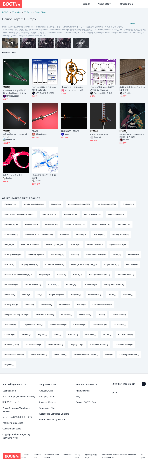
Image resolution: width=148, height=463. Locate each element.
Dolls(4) (101, 314)
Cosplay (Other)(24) (29, 264)
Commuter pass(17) (125, 274)
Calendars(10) (91, 284)
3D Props (28, 12)
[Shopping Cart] (141, 4)
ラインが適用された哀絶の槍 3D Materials (44, 88)
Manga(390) (56, 204)
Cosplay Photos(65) (120, 234)
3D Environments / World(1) (86, 355)
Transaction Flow (47, 408)
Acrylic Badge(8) (56, 294)
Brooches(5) (64, 304)
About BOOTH (105, 4)
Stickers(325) (128, 204)
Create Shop (126, 4)
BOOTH (5, 12)
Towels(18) (77, 274)
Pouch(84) (64, 234)
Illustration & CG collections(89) (39, 234)
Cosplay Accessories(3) (33, 324)
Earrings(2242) (11, 204)
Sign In (86, 4)
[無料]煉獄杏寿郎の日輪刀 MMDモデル (132, 88)
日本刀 (35, 131)
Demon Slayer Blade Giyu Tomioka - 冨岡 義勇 (132, 135)
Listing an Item (9, 391)
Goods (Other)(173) (92, 214)
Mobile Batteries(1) (39, 355)
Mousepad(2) (90, 335)
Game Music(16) (12, 284)
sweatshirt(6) (46, 304)
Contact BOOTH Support (87, 402)
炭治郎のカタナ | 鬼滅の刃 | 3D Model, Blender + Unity (15, 91)
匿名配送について (10, 402)
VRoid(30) (117, 254)
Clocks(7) (112, 294)
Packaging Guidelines (12, 423)
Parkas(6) (30, 304)
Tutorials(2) (73, 335)
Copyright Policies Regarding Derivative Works (16, 436)
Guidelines (67, 455)
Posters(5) (81, 304)
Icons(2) (57, 335)
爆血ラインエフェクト (13, 175)
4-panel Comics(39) (118, 244)
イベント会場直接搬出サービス (17, 417)
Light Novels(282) (49, 214)
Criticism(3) (10, 335)
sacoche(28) (133, 254)
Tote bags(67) (99, 234)
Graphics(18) (44, 274)
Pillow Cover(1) (60, 355)
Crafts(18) (61, 274)
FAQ (78, 396)
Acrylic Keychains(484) (34, 204)
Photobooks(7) (94, 294)
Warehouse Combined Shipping (54, 414)
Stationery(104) (123, 224)
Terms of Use (37, 456)
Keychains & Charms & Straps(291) (20, 214)
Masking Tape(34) (36, 254)
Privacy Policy (77, 456)
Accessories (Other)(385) (79, 204)
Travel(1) (109, 355)
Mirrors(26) (9, 264)
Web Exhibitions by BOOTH (52, 419)
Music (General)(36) (13, 254)
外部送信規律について (91, 456)
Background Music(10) (114, 284)
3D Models (16, 12)
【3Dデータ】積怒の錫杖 (72, 87)
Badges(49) (9, 244)
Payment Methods (47, 402)
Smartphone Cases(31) (96, 254)
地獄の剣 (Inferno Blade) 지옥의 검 (15, 135)
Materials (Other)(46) (54, 244)
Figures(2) (42, 335)
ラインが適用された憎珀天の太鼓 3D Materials (102, 88)
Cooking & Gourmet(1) (129, 355)
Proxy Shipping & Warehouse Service (16, 410)
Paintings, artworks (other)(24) (84, 264)
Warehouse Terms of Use (51, 456)
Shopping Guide (46, 396)
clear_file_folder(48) (29, 244)
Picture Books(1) (55, 345)
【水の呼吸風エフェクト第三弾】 (44, 176)
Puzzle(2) (107, 335)
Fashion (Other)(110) (101, 224)
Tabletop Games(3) (58, 324)
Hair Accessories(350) (106, 204)
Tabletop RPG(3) (99, 324)
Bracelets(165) (31, 224)
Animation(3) (10, 324)
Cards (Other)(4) (119, 314)
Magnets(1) (9, 365)
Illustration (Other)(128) (75, 224)
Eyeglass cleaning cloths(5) (16, 314)
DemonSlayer (41, 12)
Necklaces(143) (51, 224)
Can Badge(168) (11, 224)
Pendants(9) (10, 294)
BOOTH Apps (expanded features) (18, 396)
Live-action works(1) (123, 345)
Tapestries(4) (66, 314)
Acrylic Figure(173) (116, 214)
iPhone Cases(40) (95, 244)
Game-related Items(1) (14, 355)
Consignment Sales (11, 428)
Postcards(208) (70, 214)
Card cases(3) (79, 324)
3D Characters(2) (125, 335)
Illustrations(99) (11, 234)
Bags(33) (75, 254)
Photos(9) (26, 294)
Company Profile (24, 456)
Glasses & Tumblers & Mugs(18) (18, 274)
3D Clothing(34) (57, 254)
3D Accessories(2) (34, 345)
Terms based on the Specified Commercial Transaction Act (119, 456)
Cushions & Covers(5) (101, 304)
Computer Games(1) (99, 345)
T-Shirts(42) (75, 244)
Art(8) (39, 294)
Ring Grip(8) (76, 294)
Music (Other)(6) (12, 304)
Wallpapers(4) (85, 314)
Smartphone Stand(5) (44, 314)
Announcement (83, 391)
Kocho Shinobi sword (99, 134)
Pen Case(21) (132, 264)
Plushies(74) (81, 234)
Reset (132, 24)
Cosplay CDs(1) (77, 345)
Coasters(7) (128, 294)
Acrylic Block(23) (111, 264)
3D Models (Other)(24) (54, 264)
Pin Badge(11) (72, 284)
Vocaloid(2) (26, 335)
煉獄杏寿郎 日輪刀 (70, 131)
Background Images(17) (99, 274)
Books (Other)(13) (33, 284)
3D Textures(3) (120, 324)
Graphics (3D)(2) (12, 345)
